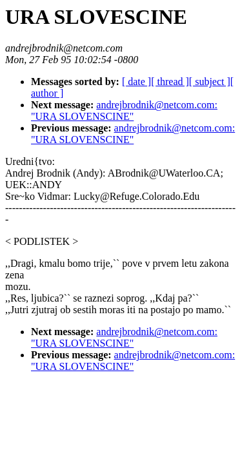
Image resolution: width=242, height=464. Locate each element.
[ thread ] (170, 81)
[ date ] (136, 81)
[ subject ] (209, 81)
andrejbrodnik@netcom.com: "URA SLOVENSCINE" (124, 110)
